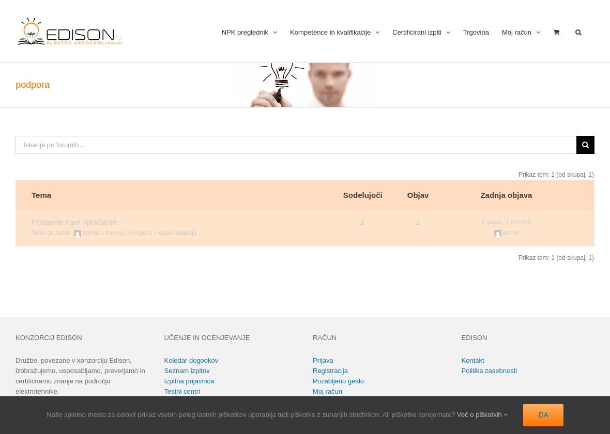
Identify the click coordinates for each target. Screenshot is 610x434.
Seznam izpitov (187, 371)
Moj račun (327, 391)
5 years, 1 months (506, 222)
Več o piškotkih (482, 415)
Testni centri (182, 391)
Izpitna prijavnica (189, 381)
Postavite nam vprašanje (74, 222)
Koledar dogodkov (191, 360)
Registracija (330, 371)
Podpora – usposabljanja (162, 233)
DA (543, 415)
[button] (578, 31)
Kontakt (473, 360)
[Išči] (585, 145)
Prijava (323, 360)
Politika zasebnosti (489, 371)
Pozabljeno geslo (338, 381)
